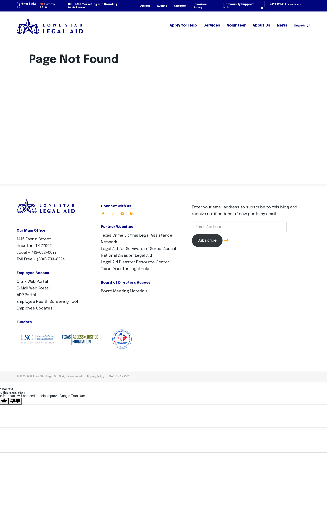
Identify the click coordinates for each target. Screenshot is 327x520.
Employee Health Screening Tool (47, 302)
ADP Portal (26, 295)
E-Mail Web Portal (33, 288)
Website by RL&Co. (120, 376)
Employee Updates (35, 308)
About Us (261, 25)
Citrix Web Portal (32, 282)
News (282, 25)
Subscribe (207, 240)
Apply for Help (183, 25)
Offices (145, 6)
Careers (180, 6)
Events (162, 6)
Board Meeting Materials (124, 291)
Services (212, 25)
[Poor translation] (15, 401)
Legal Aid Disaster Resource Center (135, 262)
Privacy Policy (95, 376)
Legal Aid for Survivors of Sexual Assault (139, 249)
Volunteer (236, 25)
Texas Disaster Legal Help (125, 269)
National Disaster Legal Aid (126, 255)
